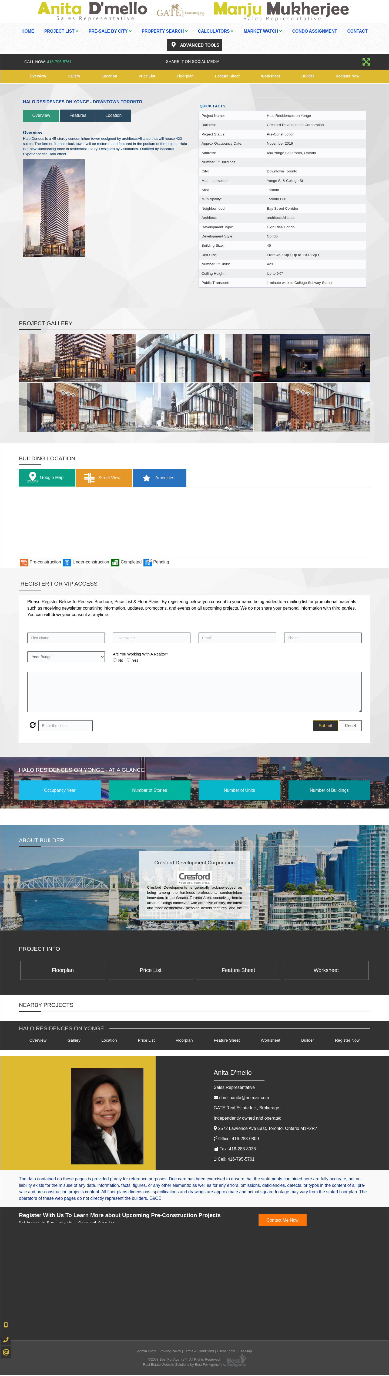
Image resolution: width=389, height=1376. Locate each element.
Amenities (163, 478)
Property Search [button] (165, 31)
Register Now (347, 76)
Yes (135, 660)
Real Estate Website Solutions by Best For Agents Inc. (184, 1365)
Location (109, 76)
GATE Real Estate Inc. (246, 1108)
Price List (146, 76)
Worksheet (270, 76)
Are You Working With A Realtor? (140, 654)
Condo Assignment (314, 31)
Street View (105, 478)
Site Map (245, 1352)
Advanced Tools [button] (194, 44)
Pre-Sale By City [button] (110, 31)
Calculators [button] (216, 31)
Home (27, 31)
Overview (37, 76)
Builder (307, 76)
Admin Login (146, 1352)
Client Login (226, 1352)
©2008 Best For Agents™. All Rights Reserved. (184, 1360)
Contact (357, 31)
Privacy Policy (170, 1352)
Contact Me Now (283, 1221)
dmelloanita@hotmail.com (244, 1098)
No (120, 660)
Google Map (45, 478)
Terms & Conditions (199, 1352)
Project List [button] (61, 31)
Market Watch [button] (263, 31)
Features (83, 115)
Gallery (74, 76)
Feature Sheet (227, 76)
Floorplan (185, 76)
